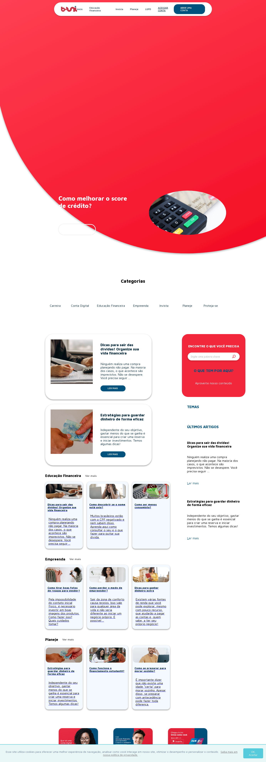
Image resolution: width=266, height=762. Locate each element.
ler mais (77, 229)
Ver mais (91, 475)
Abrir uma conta (192, 9)
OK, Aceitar (253, 753)
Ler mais (116, 388)
